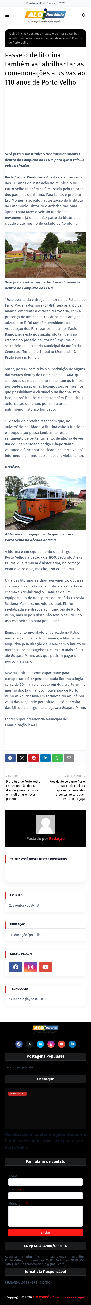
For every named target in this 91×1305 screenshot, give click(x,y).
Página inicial (17, 33)
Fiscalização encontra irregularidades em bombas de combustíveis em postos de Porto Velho (45, 1141)
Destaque (34, 33)
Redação (56, 838)
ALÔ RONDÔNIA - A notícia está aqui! (59, 1297)
